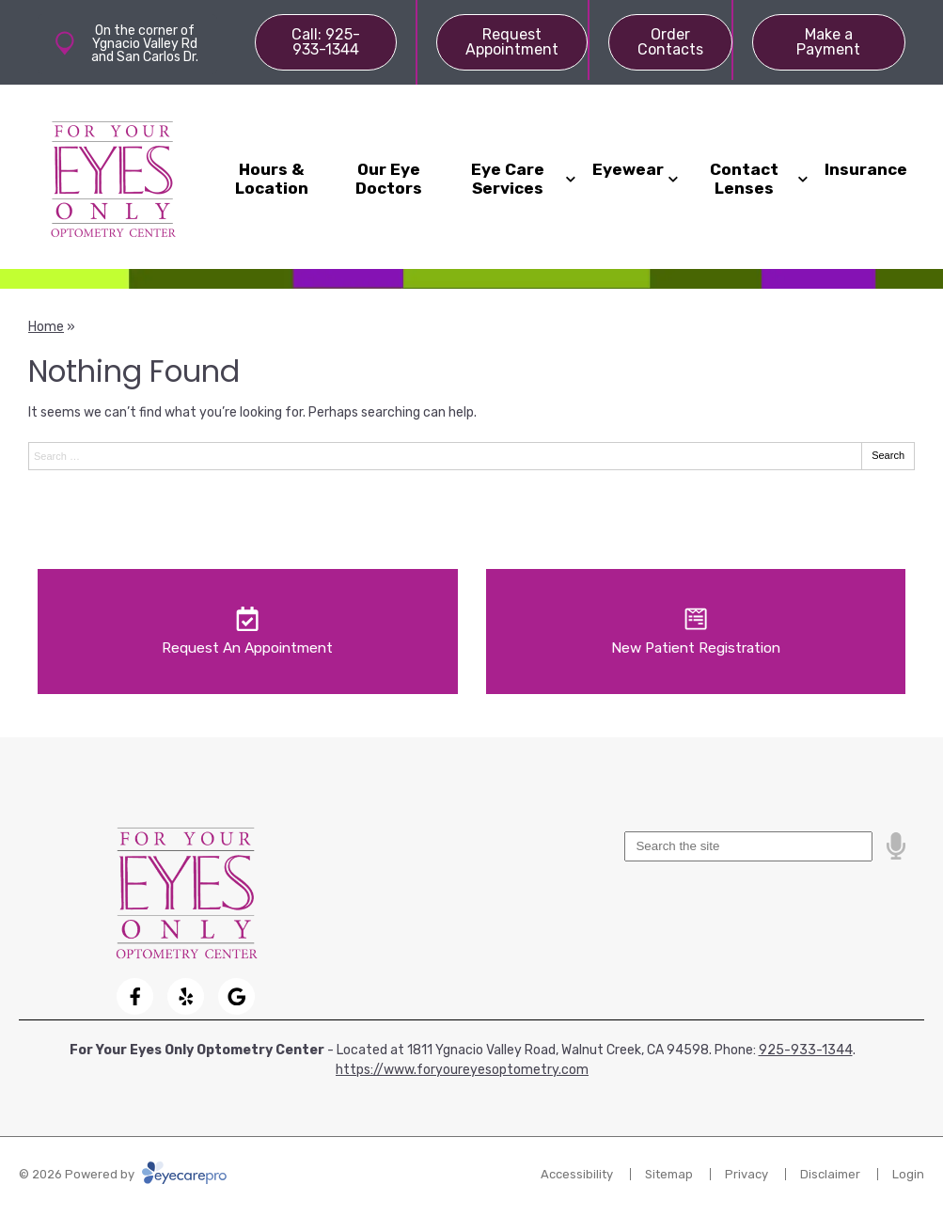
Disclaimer (830, 1174)
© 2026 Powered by (123, 1174)
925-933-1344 (806, 1050)
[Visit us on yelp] (185, 996)
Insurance (866, 169)
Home (46, 327)
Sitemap (669, 1174)
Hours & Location (271, 178)
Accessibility (577, 1174)
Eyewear (628, 169)
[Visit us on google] (236, 996)
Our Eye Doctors (388, 178)
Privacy (746, 1174)
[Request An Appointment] (248, 631)
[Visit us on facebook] (135, 996)
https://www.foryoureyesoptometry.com (462, 1070)
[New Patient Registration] (696, 631)
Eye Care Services (507, 178)
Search (888, 455)
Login (908, 1174)
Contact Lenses (744, 178)
